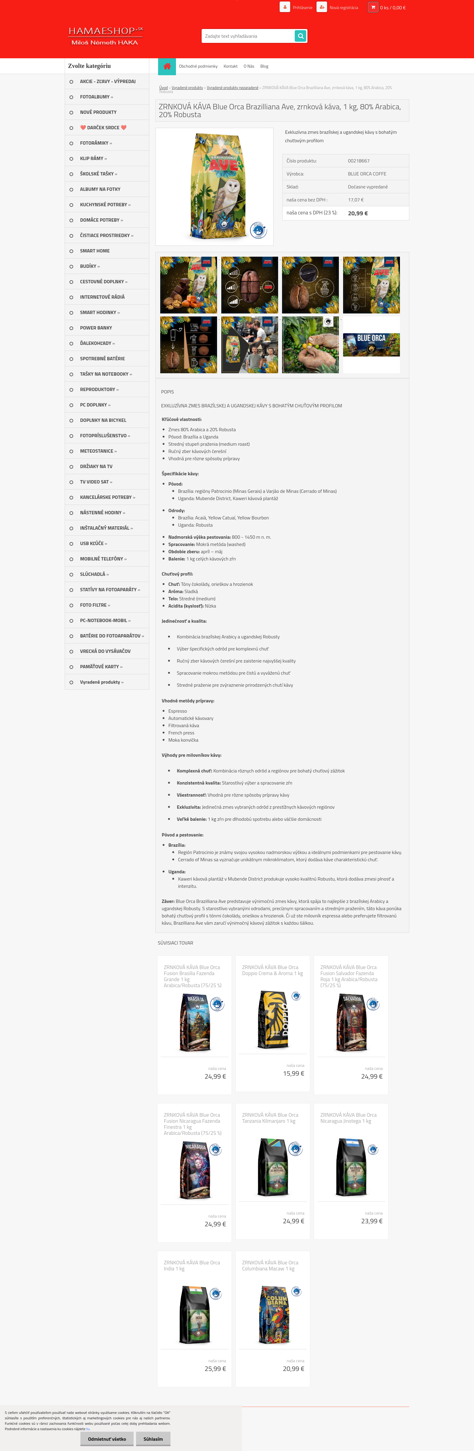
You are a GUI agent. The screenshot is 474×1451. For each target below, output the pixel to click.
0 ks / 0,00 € (393, 7)
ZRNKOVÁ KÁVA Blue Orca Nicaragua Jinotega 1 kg (348, 1118)
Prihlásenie (302, 7)
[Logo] (106, 36)
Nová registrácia (343, 7)
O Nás (249, 66)
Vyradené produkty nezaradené (232, 88)
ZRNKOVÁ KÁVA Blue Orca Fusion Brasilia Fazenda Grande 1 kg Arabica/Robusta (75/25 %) (193, 976)
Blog (264, 66)
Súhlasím (153, 1439)
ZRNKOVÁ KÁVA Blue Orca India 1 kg (192, 1266)
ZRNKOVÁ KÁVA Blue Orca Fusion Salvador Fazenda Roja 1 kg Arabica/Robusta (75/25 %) (349, 976)
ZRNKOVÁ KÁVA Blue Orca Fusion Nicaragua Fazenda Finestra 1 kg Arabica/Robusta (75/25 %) (193, 1124)
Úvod (163, 88)
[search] (300, 36)
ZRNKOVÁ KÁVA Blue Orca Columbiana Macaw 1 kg (270, 1266)
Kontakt (231, 66)
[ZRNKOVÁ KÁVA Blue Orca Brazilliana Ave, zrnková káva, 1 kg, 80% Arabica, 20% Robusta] (214, 130)
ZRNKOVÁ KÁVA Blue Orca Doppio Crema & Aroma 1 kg (272, 970)
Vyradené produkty (187, 88)
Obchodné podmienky (198, 66)
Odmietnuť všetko (107, 1439)
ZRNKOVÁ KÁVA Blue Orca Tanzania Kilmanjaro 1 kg (270, 1118)
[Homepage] (169, 66)
